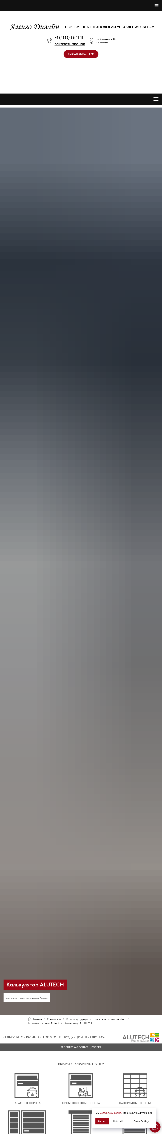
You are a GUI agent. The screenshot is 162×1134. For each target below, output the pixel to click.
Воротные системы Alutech (43, 1023)
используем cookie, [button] (111, 1113)
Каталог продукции (77, 1019)
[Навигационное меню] (156, 5)
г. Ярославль (102, 42)
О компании (54, 1019)
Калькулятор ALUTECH (78, 1023)
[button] (70, 43)
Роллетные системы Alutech (110, 1019)
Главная (35, 1019)
